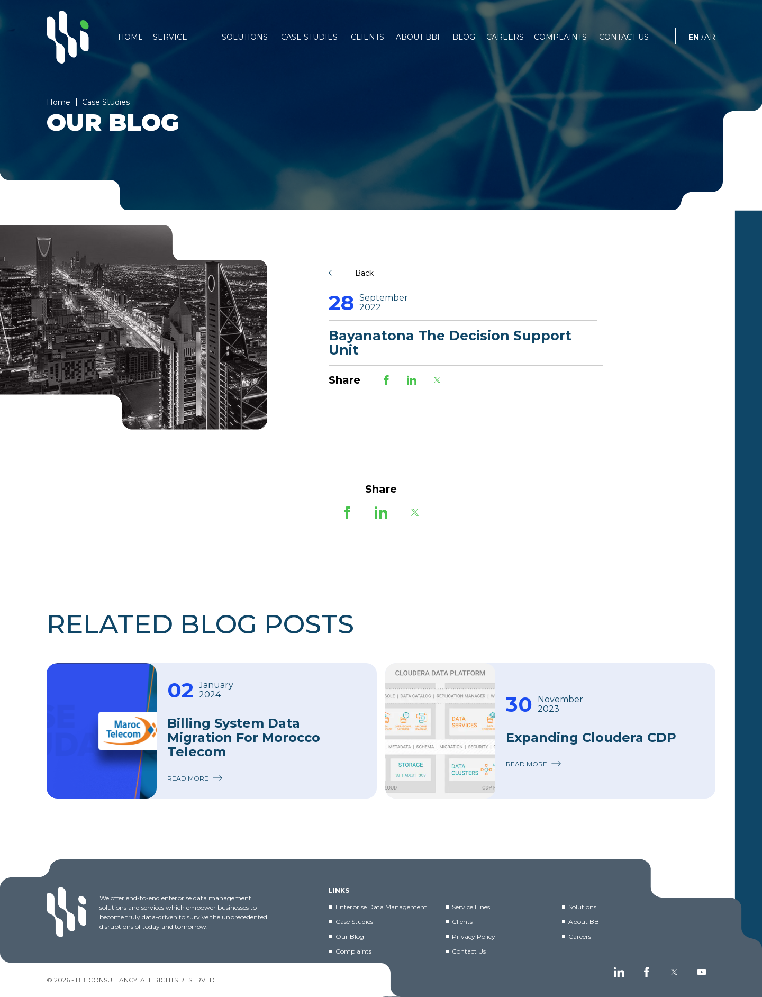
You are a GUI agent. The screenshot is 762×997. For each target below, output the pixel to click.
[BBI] (68, 37)
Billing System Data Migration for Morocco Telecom (243, 737)
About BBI (584, 922)
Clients (462, 922)
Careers (579, 936)
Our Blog (349, 936)
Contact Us (469, 951)
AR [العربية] (709, 37)
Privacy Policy (473, 936)
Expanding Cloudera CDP (591, 737)
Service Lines (471, 907)
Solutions (582, 907)
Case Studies (354, 922)
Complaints (353, 951)
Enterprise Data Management (381, 907)
